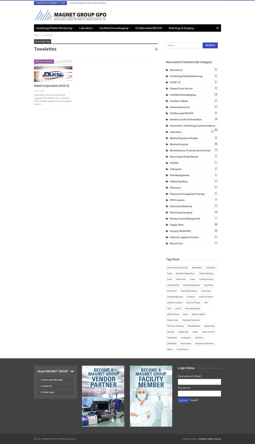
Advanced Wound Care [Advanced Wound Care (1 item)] (177, 268)
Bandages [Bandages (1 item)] (210, 268)
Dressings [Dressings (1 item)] (206, 291)
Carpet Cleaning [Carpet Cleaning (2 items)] (206, 273)
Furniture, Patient (179, 101)
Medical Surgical (44, 61)
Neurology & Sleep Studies (184, 156)
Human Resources (180, 107)
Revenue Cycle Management (185, 218)
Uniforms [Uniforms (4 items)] (199, 338)
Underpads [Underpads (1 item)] (186, 338)
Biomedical (176, 70)
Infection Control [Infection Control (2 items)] (174, 303)
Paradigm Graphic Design (209, 439)
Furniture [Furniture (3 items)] (191, 297)
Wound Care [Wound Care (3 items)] (182, 349)
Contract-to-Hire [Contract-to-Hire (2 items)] (206, 279)
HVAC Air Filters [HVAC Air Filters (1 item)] (206, 297)
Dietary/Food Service (181, 88)
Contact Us (47, 386)
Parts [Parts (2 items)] (185, 314)
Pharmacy (175, 187)
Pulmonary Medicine (181, 206)
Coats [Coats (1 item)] (192, 279)
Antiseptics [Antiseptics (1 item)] (197, 268)
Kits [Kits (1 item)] (206, 303)
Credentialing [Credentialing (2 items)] (173, 285)
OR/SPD (174, 163)
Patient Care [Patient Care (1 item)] (172, 320)
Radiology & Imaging (181, 28)
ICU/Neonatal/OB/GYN (148, 28)
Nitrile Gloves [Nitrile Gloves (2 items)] (173, 314)
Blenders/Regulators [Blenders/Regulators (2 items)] (185, 273)
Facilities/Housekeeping (113, 28)
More (204, 28)
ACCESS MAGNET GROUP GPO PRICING (87, 3)
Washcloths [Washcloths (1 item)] (186, 343)
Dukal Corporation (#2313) (51, 85)
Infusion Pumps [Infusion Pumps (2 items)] (193, 303)
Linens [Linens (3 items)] (178, 308)
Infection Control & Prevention (186, 119)
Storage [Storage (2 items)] (170, 332)
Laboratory (85, 28)
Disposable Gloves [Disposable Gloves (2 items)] (189, 291)
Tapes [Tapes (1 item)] (195, 332)
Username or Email (189, 375)
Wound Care (176, 243)
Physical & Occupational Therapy (187, 194)
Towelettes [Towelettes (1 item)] (172, 338)
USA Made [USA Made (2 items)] (171, 343)
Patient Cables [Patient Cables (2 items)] (198, 314)
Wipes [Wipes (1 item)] (170, 349)
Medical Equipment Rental (184, 138)
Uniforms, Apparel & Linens (184, 237)
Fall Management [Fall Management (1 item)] (175, 297)
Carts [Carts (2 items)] (169, 279)
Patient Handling (179, 181)
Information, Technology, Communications (192, 125)
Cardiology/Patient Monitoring (54, 28)
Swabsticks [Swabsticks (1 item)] (183, 332)
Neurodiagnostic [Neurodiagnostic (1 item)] (192, 308)
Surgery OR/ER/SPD (180, 231)
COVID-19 (175, 82)
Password (184, 387)
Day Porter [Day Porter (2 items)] (208, 285)
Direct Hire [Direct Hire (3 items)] (172, 291)
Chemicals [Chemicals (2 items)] (181, 279)
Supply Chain (177, 225)
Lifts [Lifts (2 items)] (169, 308)
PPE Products (177, 200)
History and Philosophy (52, 380)
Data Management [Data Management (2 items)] (191, 285)
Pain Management (179, 175)
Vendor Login (48, 392)
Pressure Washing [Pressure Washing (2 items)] (175, 326)
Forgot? (194, 399)
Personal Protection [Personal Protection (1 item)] (191, 320)
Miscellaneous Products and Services (190, 150)
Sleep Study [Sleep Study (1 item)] (209, 326)
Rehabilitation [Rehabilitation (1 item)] (194, 326)
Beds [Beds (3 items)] (169, 273)
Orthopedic (176, 169)
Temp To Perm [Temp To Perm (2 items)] (208, 332)
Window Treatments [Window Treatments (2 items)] (204, 343)
